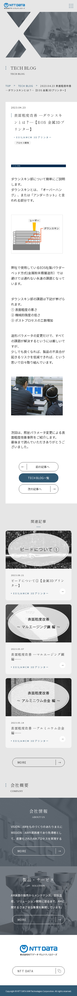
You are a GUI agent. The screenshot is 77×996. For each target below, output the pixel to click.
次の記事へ (35, 489)
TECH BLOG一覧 (38, 478)
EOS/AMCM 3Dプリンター (34, 137)
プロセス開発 (22, 142)
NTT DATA (25, 971)
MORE (22, 762)
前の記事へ (42, 467)
